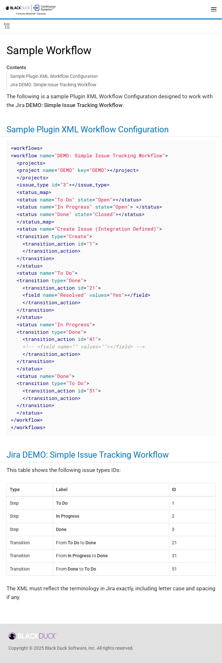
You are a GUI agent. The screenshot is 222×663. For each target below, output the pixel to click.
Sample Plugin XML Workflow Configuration (54, 76)
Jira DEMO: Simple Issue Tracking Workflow (53, 84)
